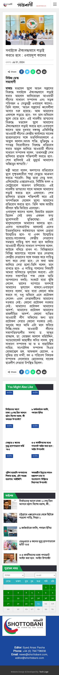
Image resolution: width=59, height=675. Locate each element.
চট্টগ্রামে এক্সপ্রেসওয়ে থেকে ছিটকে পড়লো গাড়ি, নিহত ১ (36, 516)
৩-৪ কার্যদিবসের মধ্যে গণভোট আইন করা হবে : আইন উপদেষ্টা (34, 556)
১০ (8, 598)
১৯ (26, 603)
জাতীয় (9, 393)
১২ (26, 598)
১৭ (8, 603)
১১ (18, 598)
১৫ (46, 598)
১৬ (52, 598)
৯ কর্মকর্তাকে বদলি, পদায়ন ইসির (35, 527)
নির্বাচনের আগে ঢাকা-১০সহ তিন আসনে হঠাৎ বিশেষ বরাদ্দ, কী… (36, 502)
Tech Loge (43, 672)
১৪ (38, 598)
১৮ (18, 603)
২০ (32, 603)
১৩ (32, 598)
